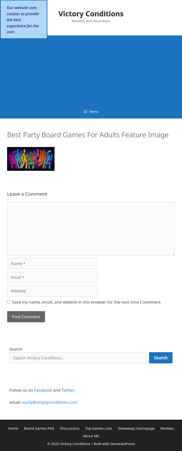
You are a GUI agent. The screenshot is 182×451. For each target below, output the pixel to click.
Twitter (67, 390)
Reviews (167, 428)
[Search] (161, 358)
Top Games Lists (98, 428)
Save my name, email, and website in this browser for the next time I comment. (87, 302)
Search (15, 349)
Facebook (43, 390)
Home (13, 428)
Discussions (69, 428)
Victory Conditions (91, 14)
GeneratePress (122, 443)
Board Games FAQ (39, 428)
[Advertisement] (91, 68)
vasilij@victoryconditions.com (50, 402)
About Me (91, 435)
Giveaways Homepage (136, 428)
